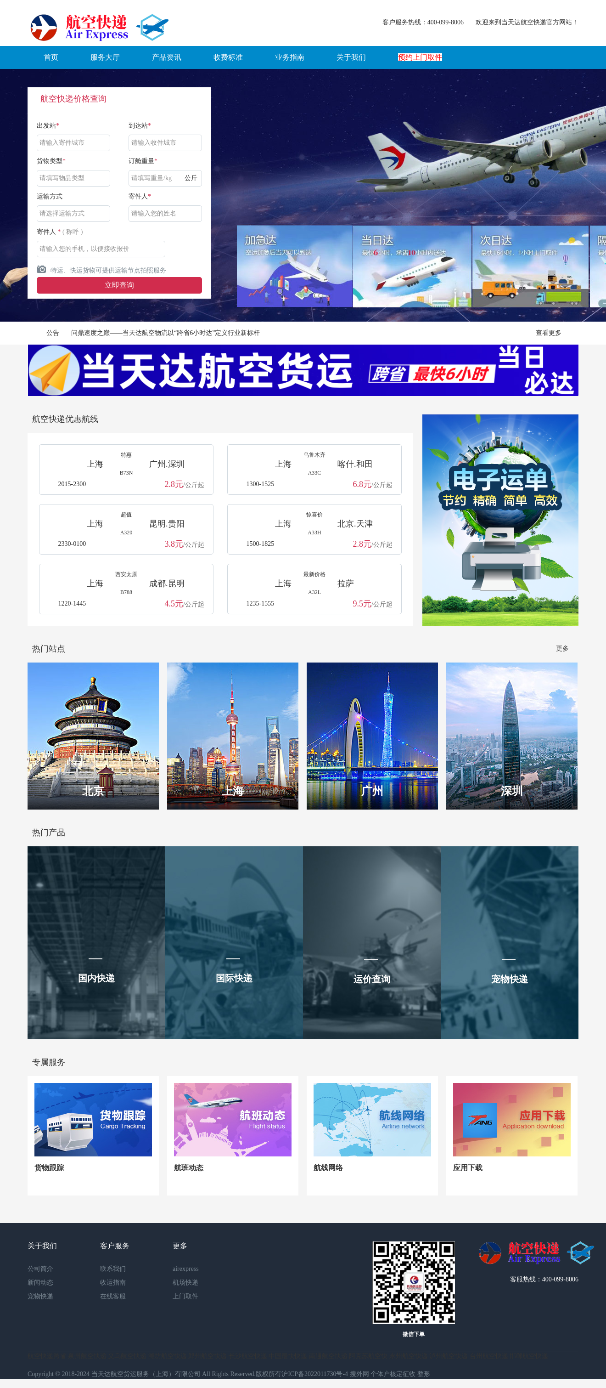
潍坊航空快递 (167, 1356)
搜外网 (359, 1374)
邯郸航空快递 (529, 1356)
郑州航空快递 (207, 1356)
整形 (423, 1374)
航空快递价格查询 (73, 98)
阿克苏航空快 (368, 1356)
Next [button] (560, 195)
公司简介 (40, 1268)
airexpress (186, 1268)
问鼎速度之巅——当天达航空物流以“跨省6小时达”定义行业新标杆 (165, 332)
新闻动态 (40, 1282)
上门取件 (185, 1296)
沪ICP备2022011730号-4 (314, 1374)
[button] (51, 57)
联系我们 (113, 1268)
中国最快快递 (288, 1356)
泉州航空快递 (87, 1356)
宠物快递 (40, 1296)
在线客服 (113, 1296)
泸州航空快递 (448, 1356)
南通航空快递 (328, 1356)
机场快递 (185, 1282)
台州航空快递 (489, 1356)
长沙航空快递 (248, 1356)
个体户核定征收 (392, 1374)
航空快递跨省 (47, 1356)
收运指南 (113, 1282)
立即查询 (119, 285)
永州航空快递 (408, 1356)
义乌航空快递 (127, 1356)
